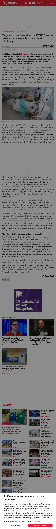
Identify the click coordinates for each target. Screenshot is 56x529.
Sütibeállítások (15, 525)
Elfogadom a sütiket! (40, 525)
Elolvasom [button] (36, 521)
